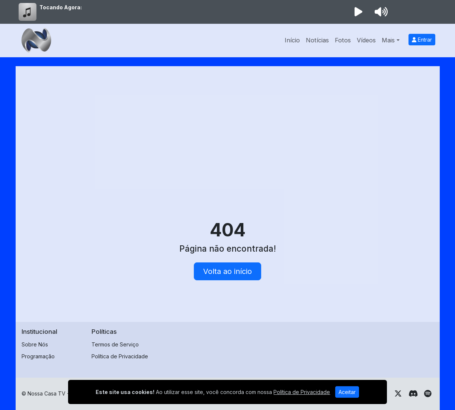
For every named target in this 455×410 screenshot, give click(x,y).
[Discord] (413, 393)
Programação (38, 356)
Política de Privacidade (120, 356)
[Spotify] (427, 393)
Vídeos (366, 40)
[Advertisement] (228, 128)
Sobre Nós (35, 344)
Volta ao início (227, 271)
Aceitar (347, 392)
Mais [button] (388, 40)
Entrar (422, 39)
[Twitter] (398, 393)
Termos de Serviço (115, 344)
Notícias (317, 40)
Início (292, 40)
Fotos (343, 40)
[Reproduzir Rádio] (358, 12)
